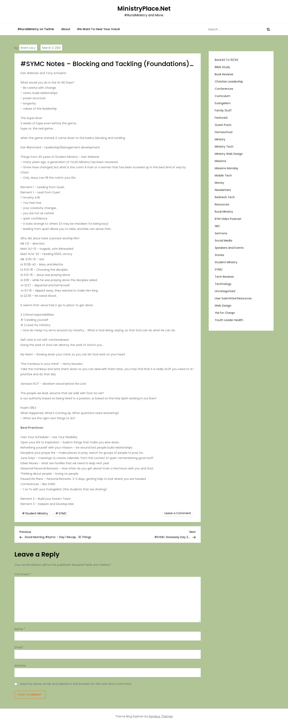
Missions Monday (226, 168)
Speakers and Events (229, 248)
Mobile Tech (223, 175)
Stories (219, 255)
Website (20, 666)
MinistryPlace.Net (144, 8)
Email (19, 647)
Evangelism (223, 103)
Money (219, 183)
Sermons (221, 233)
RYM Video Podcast (228, 219)
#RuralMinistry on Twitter (35, 29)
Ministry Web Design (229, 154)
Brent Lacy (28, 48)
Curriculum (222, 96)
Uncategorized (225, 291)
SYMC (63, 513)
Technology (223, 284)
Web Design (223, 306)
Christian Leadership (229, 82)
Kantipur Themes (161, 716)
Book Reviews (224, 74)
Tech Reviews (224, 277)
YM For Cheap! (225, 313)
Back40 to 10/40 (226, 60)
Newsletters (223, 190)
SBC (217, 226)
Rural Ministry (224, 212)
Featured (221, 118)
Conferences (224, 89)
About (65, 29)
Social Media (223, 241)
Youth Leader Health (229, 320)
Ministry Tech (224, 147)
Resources (222, 204)
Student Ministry (36, 513)
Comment (23, 574)
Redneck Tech (225, 197)
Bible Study (222, 67)
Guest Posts (223, 125)
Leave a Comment (179, 513)
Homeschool (223, 132)
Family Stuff (223, 110)
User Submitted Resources (233, 298)
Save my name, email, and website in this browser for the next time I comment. (76, 684)
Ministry (220, 139)
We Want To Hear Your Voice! (98, 29)
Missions (220, 161)
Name (19, 629)
